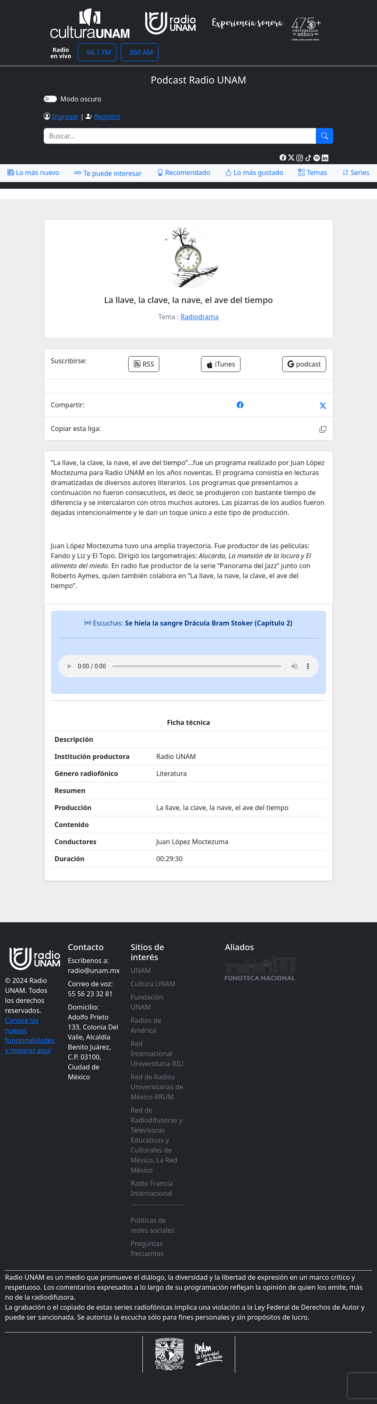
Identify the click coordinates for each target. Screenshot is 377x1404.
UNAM (141, 970)
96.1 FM (97, 52)
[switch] (50, 99)
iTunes (220, 364)
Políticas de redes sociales (152, 1225)
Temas (312, 172)
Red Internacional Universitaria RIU (157, 1053)
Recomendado (184, 172)
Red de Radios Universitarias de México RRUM (157, 1086)
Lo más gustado (254, 172)
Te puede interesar (107, 173)
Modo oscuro (82, 98)
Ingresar (65, 116)
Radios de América (146, 1025)
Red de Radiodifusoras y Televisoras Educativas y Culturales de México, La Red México (157, 1140)
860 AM (139, 52)
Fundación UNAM (147, 1002)
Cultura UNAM (153, 983)
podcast (304, 364)
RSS (144, 364)
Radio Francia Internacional (152, 1188)
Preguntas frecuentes (147, 1248)
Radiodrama (200, 316)
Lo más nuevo (33, 172)
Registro (107, 116)
